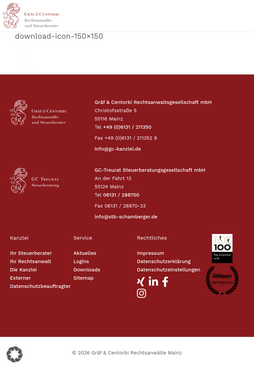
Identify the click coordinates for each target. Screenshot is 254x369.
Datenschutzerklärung (163, 261)
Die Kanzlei (23, 270)
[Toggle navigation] (221, 16)
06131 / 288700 (121, 195)
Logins (81, 261)
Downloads (86, 270)
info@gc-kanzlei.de (118, 149)
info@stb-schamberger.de (126, 217)
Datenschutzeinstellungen (168, 270)
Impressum (150, 253)
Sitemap (83, 278)
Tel (98, 127)
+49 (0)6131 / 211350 (127, 127)
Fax (99, 138)
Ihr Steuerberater (31, 253)
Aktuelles (84, 253)
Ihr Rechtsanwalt (30, 261)
